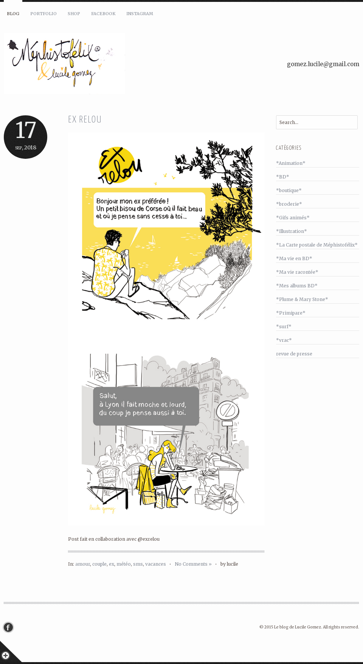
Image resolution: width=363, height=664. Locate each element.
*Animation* (291, 163)
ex (111, 564)
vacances (155, 564)
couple (99, 564)
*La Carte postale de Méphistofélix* (317, 245)
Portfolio (43, 13)
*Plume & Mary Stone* (302, 299)
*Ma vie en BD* (294, 258)
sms (138, 564)
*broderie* (289, 204)
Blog (13, 13)
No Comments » (193, 564)
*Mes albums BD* (297, 286)
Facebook (103, 13)
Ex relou (84, 120)
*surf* (284, 326)
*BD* (282, 177)
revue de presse (294, 354)
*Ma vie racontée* (297, 272)
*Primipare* (291, 313)
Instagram (139, 13)
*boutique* (289, 190)
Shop (74, 13)
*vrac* (284, 340)
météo (123, 564)
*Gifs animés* (293, 217)
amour (82, 564)
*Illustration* (291, 231)
